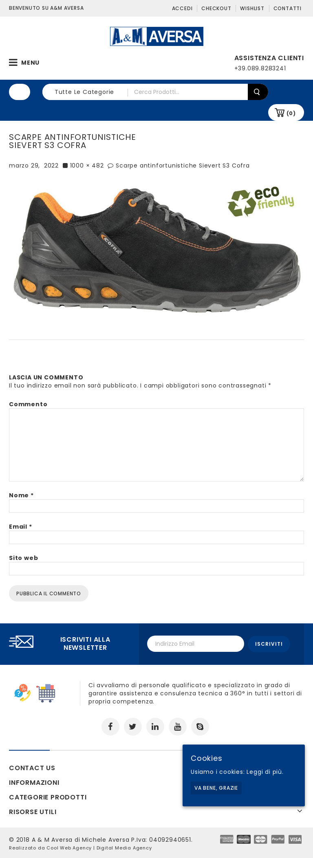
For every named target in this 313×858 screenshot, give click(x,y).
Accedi (182, 8)
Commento (28, 404)
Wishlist (252, 8)
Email (20, 527)
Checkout (216, 8)
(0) (291, 113)
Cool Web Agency (69, 847)
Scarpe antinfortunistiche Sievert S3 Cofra (183, 165)
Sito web (23, 558)
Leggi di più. (265, 772)
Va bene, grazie (216, 787)
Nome (21, 495)
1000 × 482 (87, 165)
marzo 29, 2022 (34, 165)
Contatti (287, 8)
